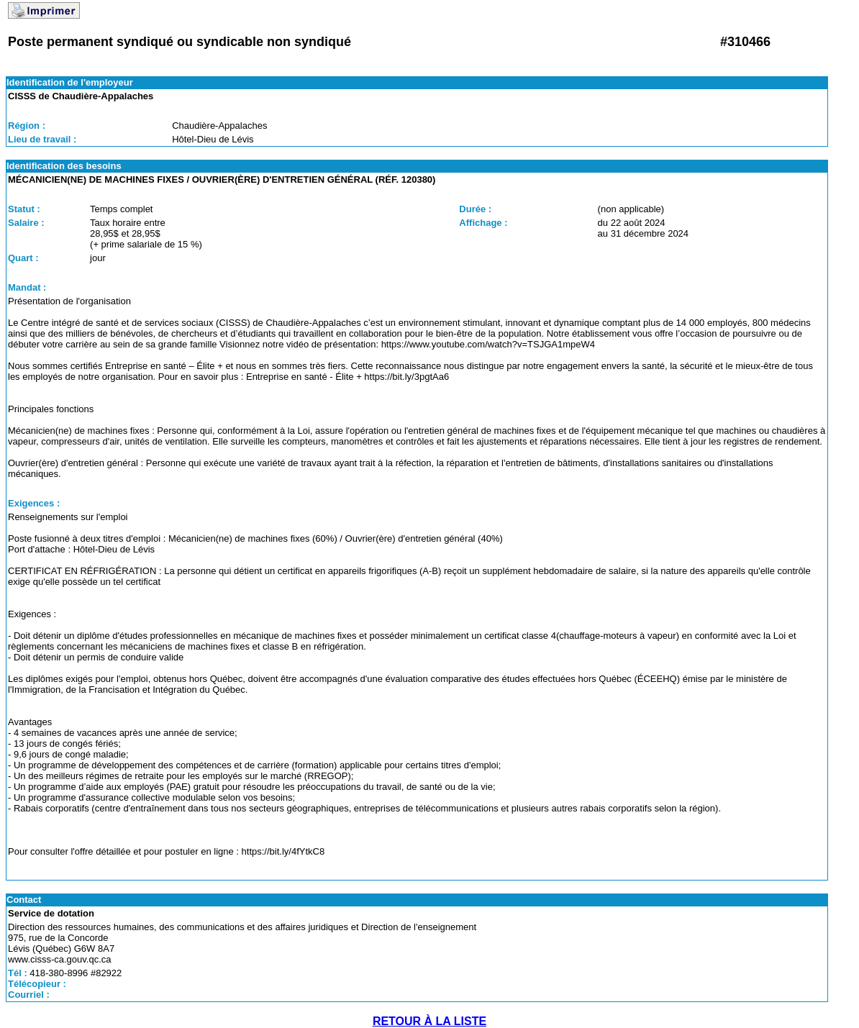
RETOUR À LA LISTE (429, 1021)
